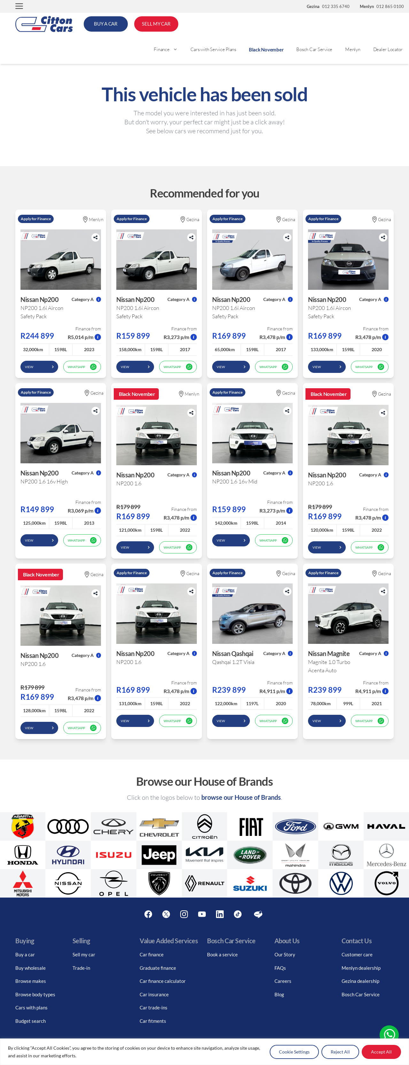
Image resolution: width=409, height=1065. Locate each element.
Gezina (190, 219)
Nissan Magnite (329, 653)
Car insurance (154, 994)
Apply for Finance (36, 218)
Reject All (340, 1051)
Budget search (30, 1021)
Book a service (222, 954)
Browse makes (30, 981)
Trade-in (81, 968)
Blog (279, 994)
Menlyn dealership (361, 968)
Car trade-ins (153, 1007)
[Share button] (95, 237)
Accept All (381, 1051)
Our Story (284, 954)
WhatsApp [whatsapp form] (82, 367)
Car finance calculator (163, 981)
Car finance (152, 954)
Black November (266, 49)
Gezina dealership (360, 981)
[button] (19, 7)
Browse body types (35, 994)
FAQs (280, 968)
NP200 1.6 (129, 483)
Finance (169, 49)
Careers (282, 981)
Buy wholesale (30, 968)
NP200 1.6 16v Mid (234, 481)
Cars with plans (31, 1007)
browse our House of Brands (241, 797)
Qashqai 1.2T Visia (233, 662)
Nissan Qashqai (232, 653)
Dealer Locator (388, 49)
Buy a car (25, 954)
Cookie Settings (294, 1051)
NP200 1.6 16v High (44, 481)
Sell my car (84, 954)
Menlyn (352, 49)
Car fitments (153, 1021)
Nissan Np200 (39, 299)
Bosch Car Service (314, 49)
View (39, 367)
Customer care (357, 954)
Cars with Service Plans (213, 49)
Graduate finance (158, 968)
